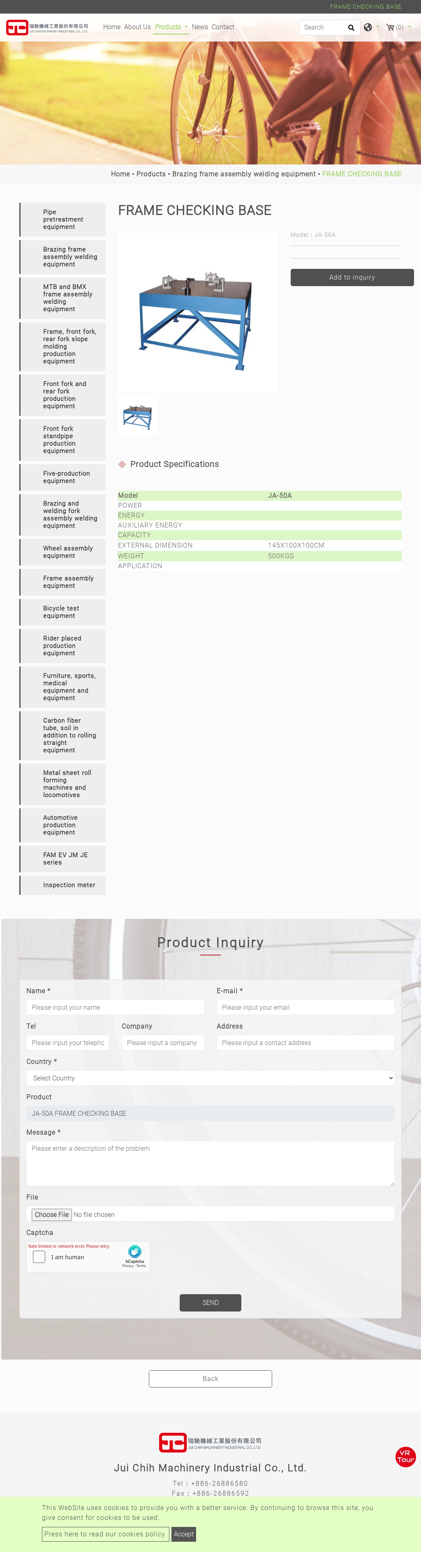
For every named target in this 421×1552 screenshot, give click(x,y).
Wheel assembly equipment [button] (68, 552)
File (32, 1197)
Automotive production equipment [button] (60, 825)
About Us (137, 27)
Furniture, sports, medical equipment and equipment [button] (69, 687)
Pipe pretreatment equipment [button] (63, 219)
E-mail (230, 991)
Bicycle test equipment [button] (61, 612)
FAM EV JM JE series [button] (65, 858)
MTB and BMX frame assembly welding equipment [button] (68, 298)
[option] (198, 313)
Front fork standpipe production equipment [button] (59, 440)
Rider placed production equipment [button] (62, 646)
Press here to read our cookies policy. (105, 1534)
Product (39, 1097)
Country (41, 1062)
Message (43, 1132)
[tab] (62, 220)
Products (151, 174)
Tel (31, 1026)
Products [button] (169, 27)
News (200, 27)
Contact (223, 27)
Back (211, 1379)
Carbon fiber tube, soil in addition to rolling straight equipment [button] (69, 735)
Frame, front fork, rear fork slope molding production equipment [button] (70, 346)
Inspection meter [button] (69, 885)
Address (230, 1026)
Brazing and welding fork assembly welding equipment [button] (70, 515)
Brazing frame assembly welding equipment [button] (70, 257)
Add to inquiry (352, 277)
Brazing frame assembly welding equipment (244, 174)
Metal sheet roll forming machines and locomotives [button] (67, 784)
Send (211, 1303)
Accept (184, 1534)
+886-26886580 (219, 1483)
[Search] (330, 27)
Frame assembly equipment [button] (68, 582)
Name (38, 991)
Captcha (39, 1233)
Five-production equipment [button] (66, 477)
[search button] (350, 30)
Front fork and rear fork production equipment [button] (64, 395)
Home (113, 26)
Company (137, 1026)
